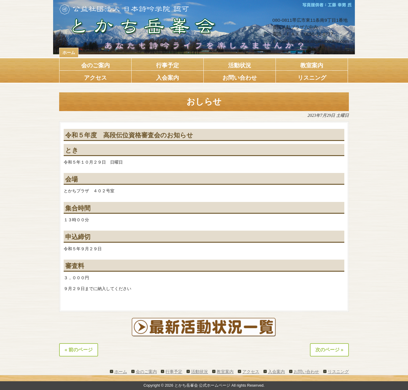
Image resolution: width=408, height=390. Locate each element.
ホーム (68, 52)
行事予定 (173, 371)
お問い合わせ (306, 371)
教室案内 (225, 371)
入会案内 (276, 371)
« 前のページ (79, 349)
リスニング (338, 371)
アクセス (250, 371)
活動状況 (199, 371)
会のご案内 (146, 371)
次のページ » (329, 349)
